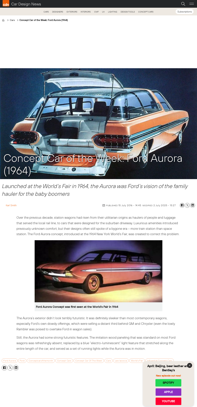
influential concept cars (159, 360)
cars (108, 360)
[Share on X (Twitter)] (187, 205)
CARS (46, 11)
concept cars (64, 360)
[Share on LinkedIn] (192, 205)
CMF (96, 11)
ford (22, 360)
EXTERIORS (72, 11)
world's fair (137, 360)
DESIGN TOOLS (128, 11)
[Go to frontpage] (21, 3)
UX (103, 11)
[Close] (189, 365)
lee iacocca (121, 360)
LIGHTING (112, 11)
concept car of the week (88, 360)
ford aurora (9, 360)
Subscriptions (184, 11)
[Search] (183, 4)
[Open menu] (191, 3)
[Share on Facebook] (182, 205)
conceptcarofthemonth (41, 360)
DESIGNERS (57, 11)
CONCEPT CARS (145, 11)
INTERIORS (86, 11)
